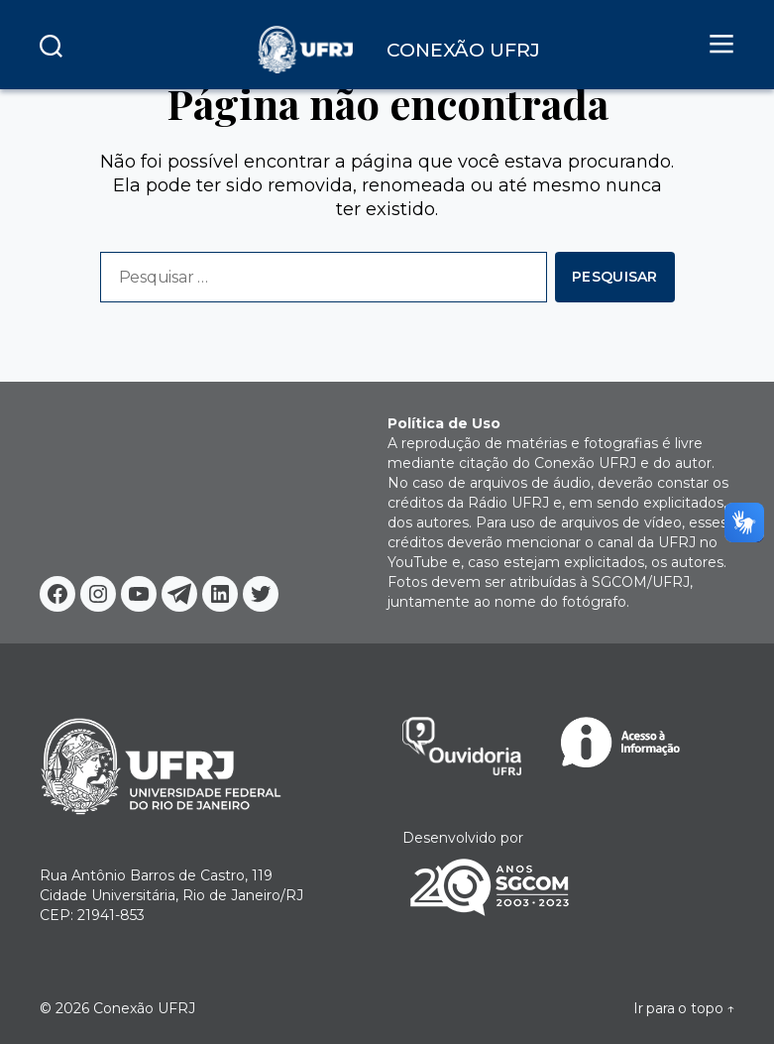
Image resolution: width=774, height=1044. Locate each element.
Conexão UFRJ (144, 1008)
